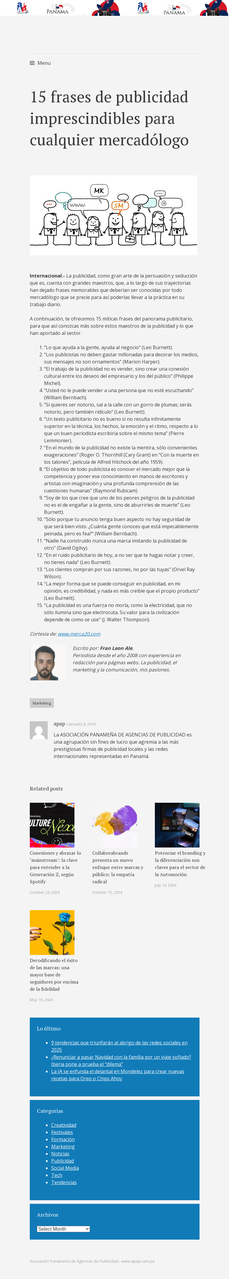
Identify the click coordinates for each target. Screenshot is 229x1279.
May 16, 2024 (41, 999)
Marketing (42, 703)
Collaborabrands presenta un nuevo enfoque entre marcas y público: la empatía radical (117, 867)
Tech (56, 1175)
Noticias (60, 1153)
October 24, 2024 (45, 892)
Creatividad (63, 1125)
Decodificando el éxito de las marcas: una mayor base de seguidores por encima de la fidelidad (54, 974)
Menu (44, 63)
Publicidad (62, 1161)
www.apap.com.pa (138, 1261)
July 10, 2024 (165, 885)
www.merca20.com (79, 634)
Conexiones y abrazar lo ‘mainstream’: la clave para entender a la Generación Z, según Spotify (55, 867)
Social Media (65, 1168)
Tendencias (64, 1182)
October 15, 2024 (107, 892)
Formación (63, 1139)
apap (59, 723)
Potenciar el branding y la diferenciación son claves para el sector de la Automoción (180, 864)
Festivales (62, 1132)
